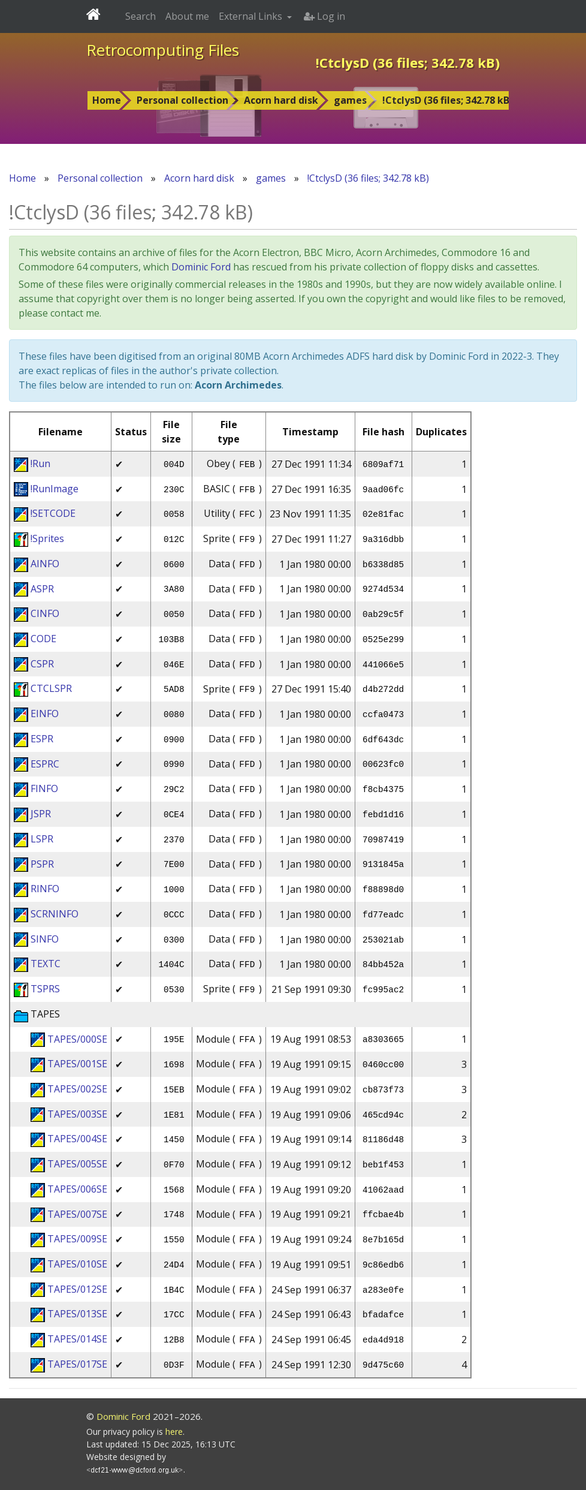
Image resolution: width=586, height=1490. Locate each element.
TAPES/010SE (77, 1264)
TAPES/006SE (77, 1189)
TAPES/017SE (77, 1364)
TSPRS (45, 988)
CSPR (42, 663)
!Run (40, 463)
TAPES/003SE (77, 1114)
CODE (43, 638)
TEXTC (46, 963)
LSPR (42, 838)
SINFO (45, 939)
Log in (324, 16)
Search (140, 16)
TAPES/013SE (77, 1313)
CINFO (45, 613)
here (174, 1431)
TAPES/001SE (77, 1063)
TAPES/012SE (77, 1289)
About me (187, 16)
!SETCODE (53, 513)
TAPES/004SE (77, 1138)
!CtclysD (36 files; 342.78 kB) (447, 100)
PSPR (42, 864)
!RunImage (54, 488)
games (350, 100)
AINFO (45, 563)
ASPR (42, 588)
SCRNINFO (54, 913)
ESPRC (45, 763)
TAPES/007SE (77, 1214)
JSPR (41, 813)
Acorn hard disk (281, 100)
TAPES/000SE (77, 1039)
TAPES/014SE (77, 1338)
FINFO (44, 788)
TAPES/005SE (77, 1163)
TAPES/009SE (77, 1238)
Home (106, 100)
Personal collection (182, 100)
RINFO (45, 888)
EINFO (45, 713)
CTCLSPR (51, 688)
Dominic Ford (201, 266)
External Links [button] (252, 16)
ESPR (42, 738)
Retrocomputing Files (162, 50)
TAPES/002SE (77, 1088)
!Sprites (47, 538)
